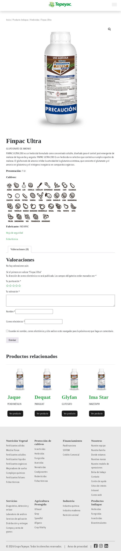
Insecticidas (40, 449)
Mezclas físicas (12, 450)
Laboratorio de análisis (16, 514)
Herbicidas (34, 19)
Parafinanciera (69, 445)
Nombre (10, 311)
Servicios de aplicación (16, 519)
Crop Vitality (40, 527)
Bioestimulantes (99, 523)
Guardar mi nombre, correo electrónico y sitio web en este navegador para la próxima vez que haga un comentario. (61, 331)
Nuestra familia (98, 450)
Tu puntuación (13, 281)
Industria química (71, 506)
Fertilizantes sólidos (15, 445)
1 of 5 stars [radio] (7, 285)
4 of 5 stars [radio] (16, 285)
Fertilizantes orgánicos (16, 464)
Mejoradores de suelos (16, 468)
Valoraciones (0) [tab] (20, 249)
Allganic (38, 523)
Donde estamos (98, 454)
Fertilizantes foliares (15, 477)
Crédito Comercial (71, 454)
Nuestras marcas (98, 459)
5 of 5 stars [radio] (19, 285)
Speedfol (39, 518)
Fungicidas (39, 458)
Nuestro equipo (98, 445)
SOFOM (66, 450)
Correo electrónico (15, 321)
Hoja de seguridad (14, 233)
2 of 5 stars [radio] (10, 285)
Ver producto (15, 413)
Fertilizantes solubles (16, 454)
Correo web (96, 495)
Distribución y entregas (17, 523)
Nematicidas (40, 467)
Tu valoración (13, 291)
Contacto (95, 476)
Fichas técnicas (13, 482)
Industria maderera (71, 510)
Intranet (95, 490)
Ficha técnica (12, 239)
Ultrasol (38, 509)
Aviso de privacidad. (78, 546)
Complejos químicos (15, 473)
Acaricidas (39, 462)
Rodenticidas (40, 476)
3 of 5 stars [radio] (13, 285)
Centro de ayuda (98, 481)
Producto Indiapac (20, 19)
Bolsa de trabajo (98, 472)
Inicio (8, 19)
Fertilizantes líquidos (16, 459)
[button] (109, 29)
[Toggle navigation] (2, 3)
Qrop (37, 514)
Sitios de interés (98, 486)
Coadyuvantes (41, 472)
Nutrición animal (71, 515)
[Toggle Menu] (114, 4)
